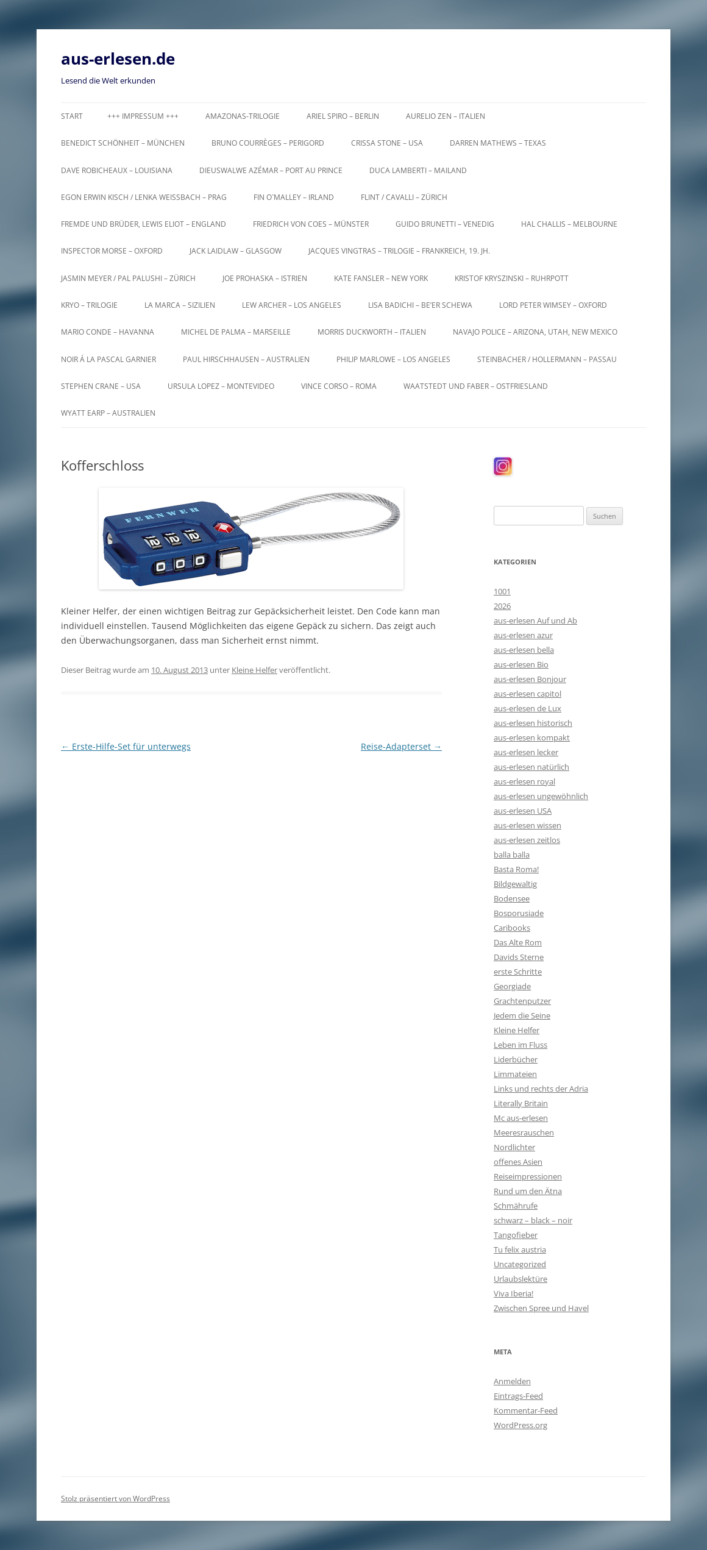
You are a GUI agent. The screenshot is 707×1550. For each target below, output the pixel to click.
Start (72, 116)
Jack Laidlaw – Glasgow (236, 251)
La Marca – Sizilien (179, 305)
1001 (502, 591)
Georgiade (512, 986)
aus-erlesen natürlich (531, 766)
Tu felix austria (520, 1249)
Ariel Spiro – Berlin (343, 116)
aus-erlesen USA (523, 810)
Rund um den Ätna (528, 1191)
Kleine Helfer (254, 669)
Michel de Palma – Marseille (236, 332)
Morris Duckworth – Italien (372, 332)
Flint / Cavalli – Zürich (404, 197)
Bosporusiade (519, 913)
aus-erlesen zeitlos (527, 839)
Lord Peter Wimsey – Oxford (553, 305)
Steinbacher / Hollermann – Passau (547, 359)
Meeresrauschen (524, 1132)
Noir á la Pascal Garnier (108, 359)
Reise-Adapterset (401, 746)
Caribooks (512, 927)
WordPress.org (520, 1425)
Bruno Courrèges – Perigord (267, 143)
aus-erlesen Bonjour (530, 679)
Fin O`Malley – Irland (294, 197)
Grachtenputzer (522, 1000)
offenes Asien (518, 1161)
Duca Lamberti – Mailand (418, 170)
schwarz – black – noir (533, 1220)
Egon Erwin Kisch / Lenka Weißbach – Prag (144, 197)
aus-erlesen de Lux (527, 708)
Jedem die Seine (522, 1015)
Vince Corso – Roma (339, 386)
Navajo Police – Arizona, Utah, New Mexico (535, 332)
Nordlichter (514, 1147)
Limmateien (515, 1073)
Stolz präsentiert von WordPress (115, 1498)
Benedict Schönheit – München (123, 143)
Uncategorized (520, 1264)
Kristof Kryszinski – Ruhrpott (512, 278)
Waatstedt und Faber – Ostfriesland (475, 386)
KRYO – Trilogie (89, 305)
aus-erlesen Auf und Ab (535, 620)
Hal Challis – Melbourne (569, 224)
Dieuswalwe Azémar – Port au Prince (271, 170)
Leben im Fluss (520, 1044)
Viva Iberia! (513, 1293)
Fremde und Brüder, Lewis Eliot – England (143, 224)
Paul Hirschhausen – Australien (246, 359)
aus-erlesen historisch (533, 722)
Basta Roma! (516, 869)
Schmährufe (516, 1205)
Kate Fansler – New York (381, 278)
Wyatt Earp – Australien (108, 413)
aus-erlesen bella (524, 649)
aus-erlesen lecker (526, 752)
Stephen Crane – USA (101, 386)
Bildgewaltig (515, 883)
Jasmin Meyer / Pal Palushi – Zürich (128, 278)
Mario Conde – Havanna (107, 332)
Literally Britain (521, 1103)
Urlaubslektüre (520, 1278)
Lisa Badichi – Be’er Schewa (420, 305)
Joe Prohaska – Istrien (264, 278)
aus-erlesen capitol (527, 693)
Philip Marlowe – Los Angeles (393, 359)
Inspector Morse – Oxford (112, 251)
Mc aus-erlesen (521, 1117)
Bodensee (512, 898)
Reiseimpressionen (528, 1176)
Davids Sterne (519, 956)
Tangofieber (516, 1234)
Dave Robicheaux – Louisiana (116, 170)
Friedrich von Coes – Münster (311, 224)
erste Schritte (518, 971)
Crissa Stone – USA (387, 143)
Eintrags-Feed (518, 1395)
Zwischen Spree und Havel (541, 1308)
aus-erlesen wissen (527, 825)
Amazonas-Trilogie (242, 116)
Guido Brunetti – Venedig (445, 224)
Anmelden (512, 1381)
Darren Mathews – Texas (498, 143)
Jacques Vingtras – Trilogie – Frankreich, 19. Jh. (399, 251)
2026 (502, 605)
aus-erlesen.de (118, 58)
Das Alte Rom (518, 942)
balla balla (512, 854)
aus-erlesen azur (523, 635)
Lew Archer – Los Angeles (291, 305)
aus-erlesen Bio (521, 664)
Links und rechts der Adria (541, 1088)
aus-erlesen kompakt (532, 737)
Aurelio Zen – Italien (445, 116)
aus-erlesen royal (524, 781)
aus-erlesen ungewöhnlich (541, 796)
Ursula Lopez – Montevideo (221, 386)
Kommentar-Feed (526, 1410)
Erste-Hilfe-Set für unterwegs (126, 746)
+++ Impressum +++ (143, 116)
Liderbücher (516, 1059)
